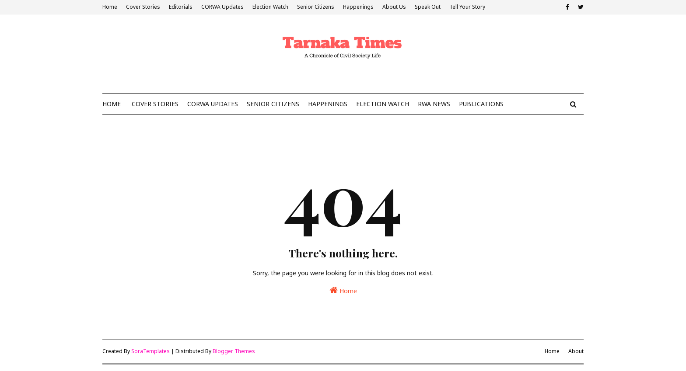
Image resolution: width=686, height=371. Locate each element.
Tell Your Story (467, 6)
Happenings (358, 6)
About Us (394, 6)
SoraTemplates (150, 351)
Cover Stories (143, 6)
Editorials (180, 6)
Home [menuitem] (111, 104)
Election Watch (270, 6)
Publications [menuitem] (481, 104)
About (576, 351)
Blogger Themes (234, 351)
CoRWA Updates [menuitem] (212, 104)
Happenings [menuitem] (327, 104)
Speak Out (428, 6)
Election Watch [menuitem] (382, 104)
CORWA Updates (222, 6)
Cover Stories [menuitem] (155, 104)
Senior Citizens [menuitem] (273, 104)
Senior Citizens (315, 6)
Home (109, 6)
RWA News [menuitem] (434, 104)
